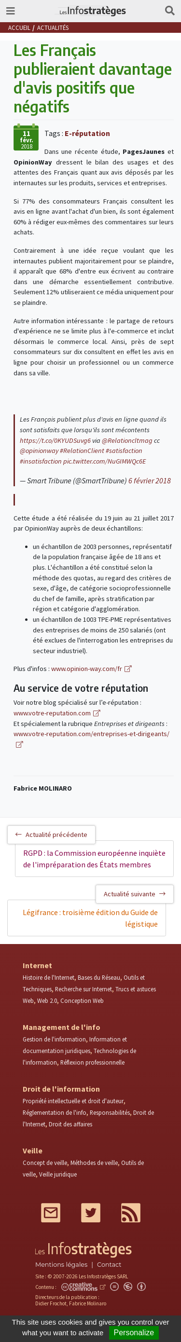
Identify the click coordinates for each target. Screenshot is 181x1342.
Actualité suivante (135, 894)
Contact (109, 1264)
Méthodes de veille (94, 1162)
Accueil (19, 27)
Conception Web (82, 1000)
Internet (37, 965)
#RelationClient (82, 450)
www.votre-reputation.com (52, 713)
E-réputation (87, 133)
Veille (32, 1150)
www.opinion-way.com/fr (86, 668)
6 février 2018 (149, 480)
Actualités (53, 27)
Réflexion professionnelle (92, 1062)
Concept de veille (45, 1162)
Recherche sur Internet (83, 989)
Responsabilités (110, 1112)
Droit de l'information (61, 1089)
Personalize (134, 1332)
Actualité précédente (51, 834)
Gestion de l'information (54, 1039)
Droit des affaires (70, 1124)
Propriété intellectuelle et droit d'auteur (73, 1101)
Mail (50, 1212)
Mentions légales (61, 1264)
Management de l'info (61, 1027)
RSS (130, 1212)
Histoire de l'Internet (48, 977)
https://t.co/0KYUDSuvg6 (55, 440)
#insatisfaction (41, 461)
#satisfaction (124, 450)
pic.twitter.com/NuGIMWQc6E (104, 461)
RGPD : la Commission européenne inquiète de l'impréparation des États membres (94, 858)
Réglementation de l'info (54, 1112)
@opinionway (39, 450)
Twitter (90, 1212)
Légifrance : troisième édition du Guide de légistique (90, 918)
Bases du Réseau (99, 977)
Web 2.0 (47, 1000)
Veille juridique (58, 1174)
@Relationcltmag (127, 440)
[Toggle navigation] (10, 11)
